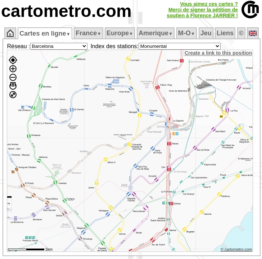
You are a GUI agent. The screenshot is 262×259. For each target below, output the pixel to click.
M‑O (186, 33)
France (88, 33)
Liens (225, 33)
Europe (120, 33)
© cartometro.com (236, 249)
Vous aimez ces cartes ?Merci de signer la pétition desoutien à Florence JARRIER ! (202, 9)
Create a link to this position (218, 53)
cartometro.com (66, 11)
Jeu (206, 33)
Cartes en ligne (44, 33)
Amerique (156, 33)
